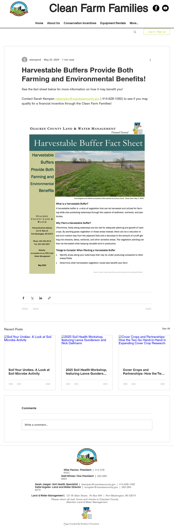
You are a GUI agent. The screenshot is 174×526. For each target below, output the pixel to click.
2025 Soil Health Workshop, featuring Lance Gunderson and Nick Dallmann (86, 371)
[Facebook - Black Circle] (156, 8)
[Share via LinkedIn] (40, 298)
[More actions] (150, 60)
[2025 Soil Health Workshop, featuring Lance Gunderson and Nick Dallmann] (87, 349)
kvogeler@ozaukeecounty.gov (101, 487)
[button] (135, 31)
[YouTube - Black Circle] (165, 8)
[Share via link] (49, 298)
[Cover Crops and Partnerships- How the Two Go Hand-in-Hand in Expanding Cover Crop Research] (144, 349)
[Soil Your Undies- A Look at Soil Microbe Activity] (29, 349)
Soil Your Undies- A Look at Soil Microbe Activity (29, 371)
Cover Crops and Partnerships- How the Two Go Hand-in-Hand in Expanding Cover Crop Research (143, 371)
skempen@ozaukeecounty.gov (98, 484)
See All (166, 328)
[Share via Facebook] (23, 298)
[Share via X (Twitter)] (32, 298)
